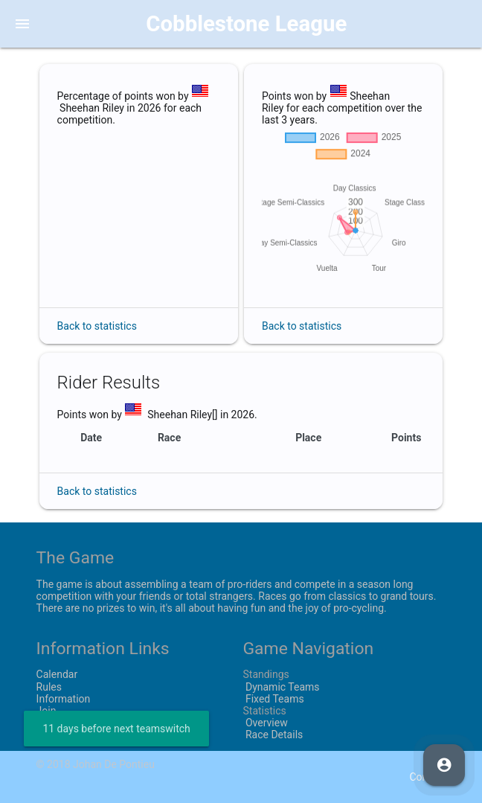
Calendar (57, 674)
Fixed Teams (272, 699)
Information (63, 699)
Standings (265, 674)
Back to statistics (97, 326)
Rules (49, 687)
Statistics (264, 711)
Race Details (272, 734)
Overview (264, 723)
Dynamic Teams (280, 687)
